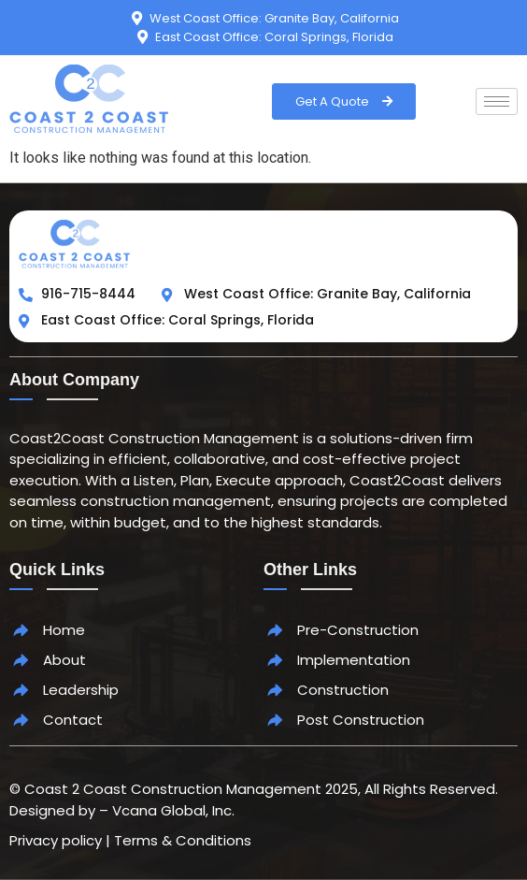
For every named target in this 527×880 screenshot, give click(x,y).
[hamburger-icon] (497, 101)
